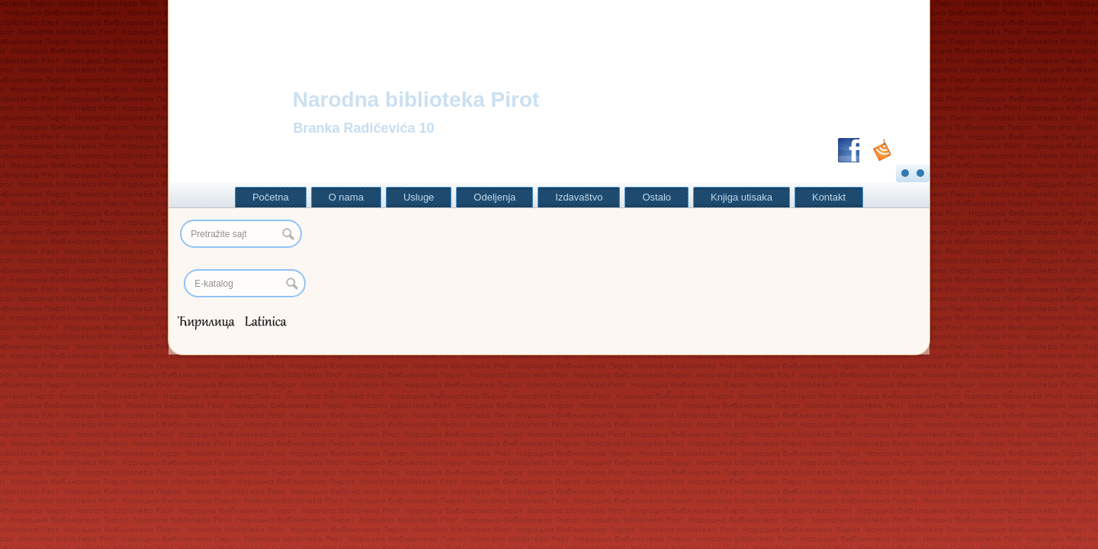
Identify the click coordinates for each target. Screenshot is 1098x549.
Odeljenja (494, 197)
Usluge (418, 197)
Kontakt (829, 197)
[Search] (245, 283)
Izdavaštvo (578, 197)
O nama (346, 197)
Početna (270, 197)
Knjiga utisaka (741, 197)
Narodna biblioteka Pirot (416, 99)
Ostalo (656, 197)
